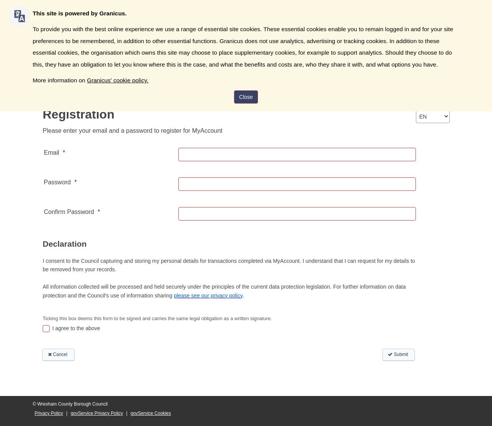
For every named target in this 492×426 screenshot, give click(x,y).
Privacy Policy (49, 413)
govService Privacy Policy (97, 413)
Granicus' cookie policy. (117, 80)
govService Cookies (151, 413)
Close (246, 97)
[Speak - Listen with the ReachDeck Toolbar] (19, 16)
